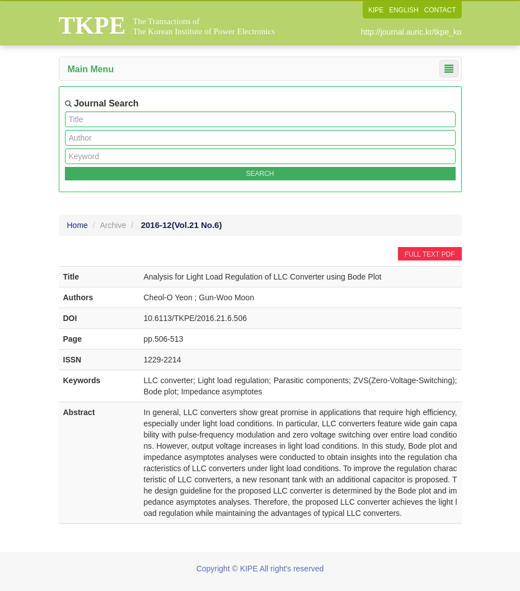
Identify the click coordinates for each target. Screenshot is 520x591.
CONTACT (440, 10)
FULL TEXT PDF (430, 254)
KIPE (375, 10)
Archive (113, 225)
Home (77, 225)
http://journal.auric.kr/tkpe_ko (411, 31)
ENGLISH (404, 10)
